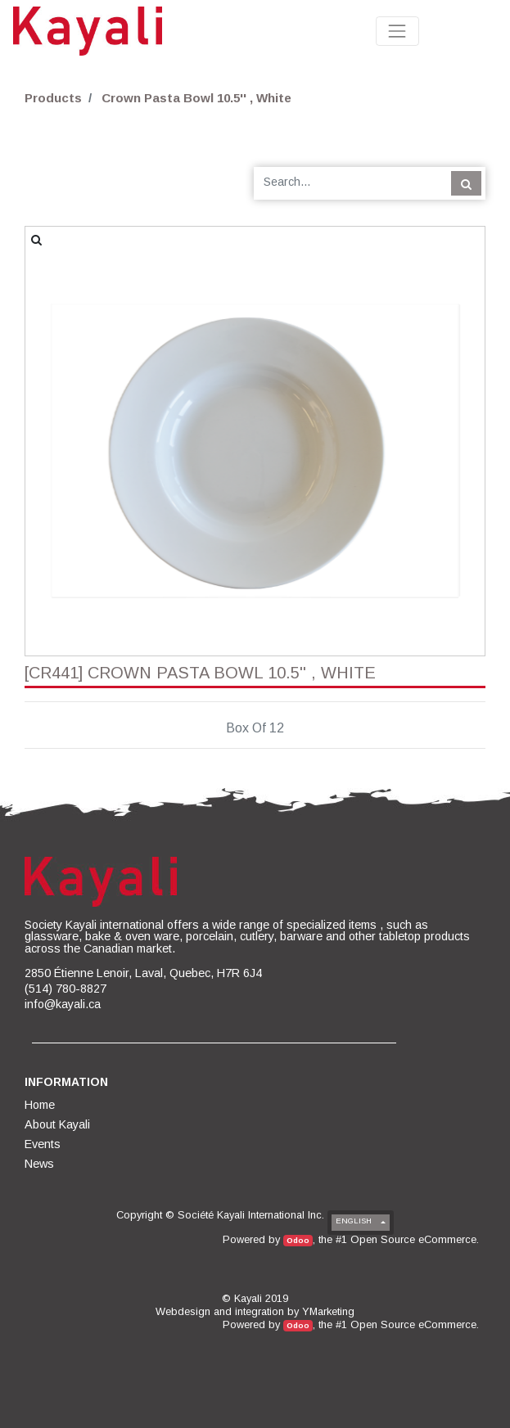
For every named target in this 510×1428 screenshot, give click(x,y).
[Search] (466, 183)
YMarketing (328, 1311)
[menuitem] (41, 1104)
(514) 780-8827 (65, 988)
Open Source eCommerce (413, 1239)
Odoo (298, 1240)
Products (53, 98)
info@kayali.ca (63, 1004)
